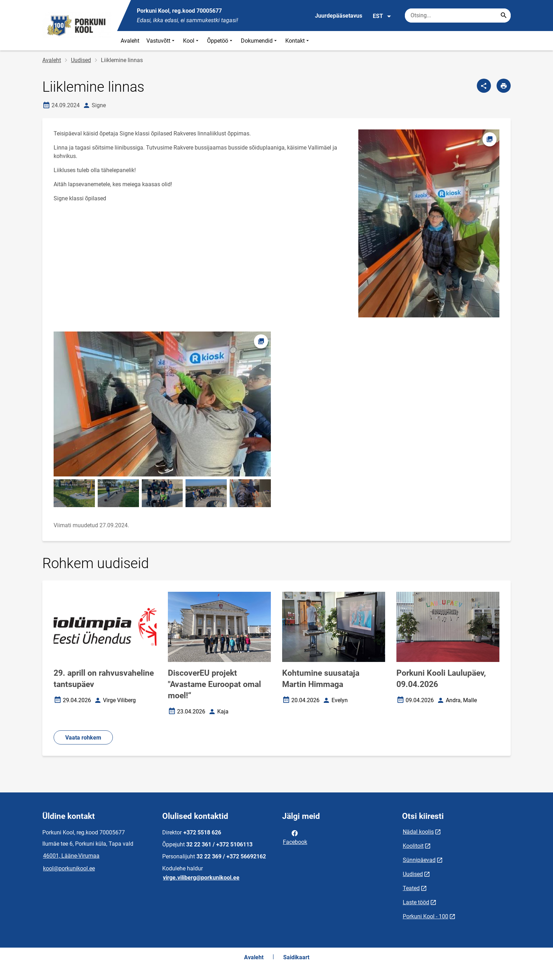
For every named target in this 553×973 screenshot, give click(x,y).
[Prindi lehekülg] (504, 86)
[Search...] (504, 16)
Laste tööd (416, 902)
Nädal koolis (418, 831)
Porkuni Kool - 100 (425, 916)
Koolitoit (413, 846)
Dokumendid (259, 40)
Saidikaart (296, 957)
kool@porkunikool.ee (69, 868)
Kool (191, 40)
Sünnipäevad (419, 860)
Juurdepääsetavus (338, 15)
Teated (411, 888)
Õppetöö (220, 40)
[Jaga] (484, 86)
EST (382, 16)
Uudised (81, 60)
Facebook (295, 836)
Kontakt (297, 40)
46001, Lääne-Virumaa (71, 855)
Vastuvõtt (161, 40)
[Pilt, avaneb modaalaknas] (162, 404)
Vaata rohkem (83, 737)
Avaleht (130, 40)
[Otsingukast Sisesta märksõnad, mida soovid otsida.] (458, 15)
